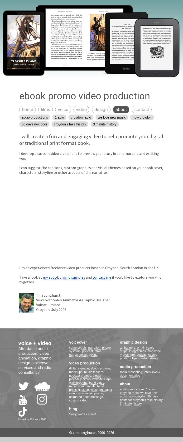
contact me (101, 277)
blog (73, 409)
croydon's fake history (70, 124)
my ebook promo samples (64, 277)
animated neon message (86, 397)
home (27, 109)
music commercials (82, 386)
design (101, 109)
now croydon (142, 117)
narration (94, 347)
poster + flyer (129, 358)
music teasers (93, 372)
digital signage (79, 368)
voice (63, 109)
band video (96, 382)
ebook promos (100, 368)
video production (84, 363)
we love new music (112, 117)
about (121, 109)
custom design (149, 358)
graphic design (133, 342)
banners (129, 347)
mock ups (75, 372)
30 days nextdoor (34, 124)
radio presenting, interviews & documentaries (140, 373)
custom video (78, 400)
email (140, 347)
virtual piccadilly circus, (85, 377)
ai (121, 347)
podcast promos (80, 375)
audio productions (35, 117)
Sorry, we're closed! (82, 414)
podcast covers (147, 354)
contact (142, 109)
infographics (137, 351)
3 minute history (104, 124)
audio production (135, 367)
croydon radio (81, 117)
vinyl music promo (90, 393)
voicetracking (88, 354)
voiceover (78, 342)
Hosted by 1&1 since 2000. (32, 419)
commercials (78, 347)
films (45, 109)
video (81, 109)
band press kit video (86, 387)
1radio (59, 117)
